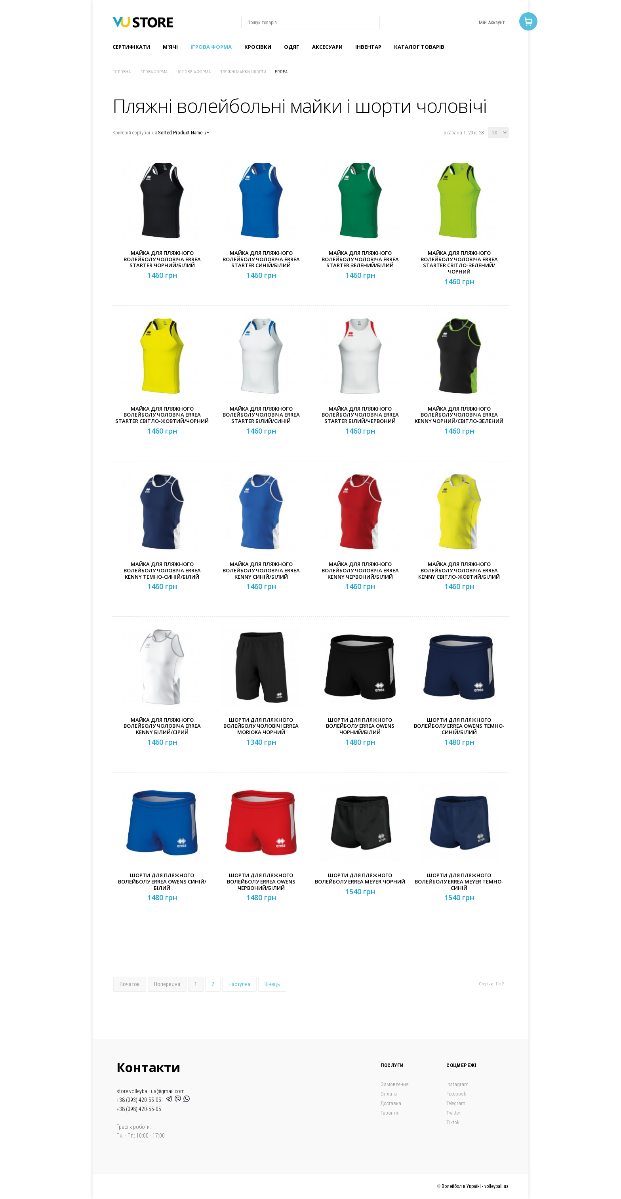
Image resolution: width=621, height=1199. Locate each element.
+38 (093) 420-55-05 (140, 1100)
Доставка (391, 1103)
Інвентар (368, 46)
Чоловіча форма (193, 72)
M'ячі (170, 46)
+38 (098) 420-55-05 (138, 1109)
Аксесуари (327, 46)
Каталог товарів (419, 46)
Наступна (239, 984)
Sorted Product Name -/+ (184, 133)
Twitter (453, 1113)
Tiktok (452, 1122)
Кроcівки (257, 46)
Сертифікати (131, 46)
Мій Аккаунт (492, 22)
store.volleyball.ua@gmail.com (150, 1091)
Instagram (457, 1084)
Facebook (456, 1094)
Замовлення (395, 1084)
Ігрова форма (211, 46)
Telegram (455, 1103)
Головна (121, 72)
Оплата (389, 1094)
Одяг (291, 46)
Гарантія (390, 1113)
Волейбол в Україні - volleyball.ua (475, 1186)
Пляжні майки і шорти (242, 72)
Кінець (272, 984)
